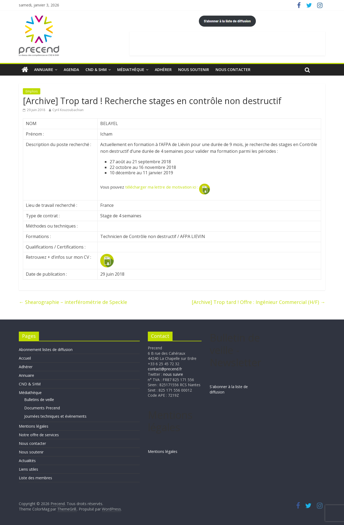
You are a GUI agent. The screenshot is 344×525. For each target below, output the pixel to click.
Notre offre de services (39, 434)
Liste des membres (35, 477)
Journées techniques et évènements (55, 416)
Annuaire (43, 69)
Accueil (25, 358)
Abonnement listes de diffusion (46, 349)
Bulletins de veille (39, 399)
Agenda (71, 69)
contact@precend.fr (165, 368)
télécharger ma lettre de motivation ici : (167, 187)
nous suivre (173, 374)
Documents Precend (42, 407)
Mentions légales (33, 426)
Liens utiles (28, 469)
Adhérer (163, 69)
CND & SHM (96, 69)
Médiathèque (130, 69)
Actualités (27, 460)
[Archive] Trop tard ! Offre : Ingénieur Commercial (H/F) (258, 302)
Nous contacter (233, 69)
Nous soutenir (193, 69)
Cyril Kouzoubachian (68, 110)
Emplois (32, 91)
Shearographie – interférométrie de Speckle (73, 302)
